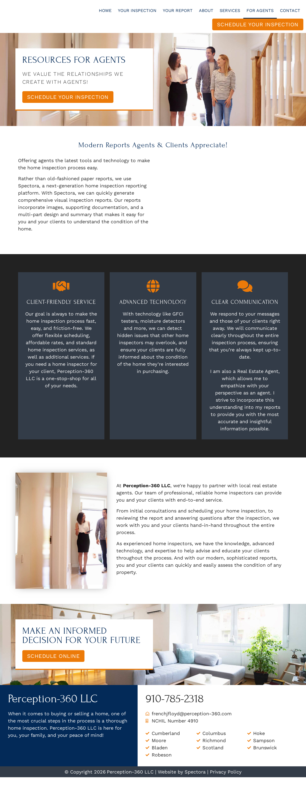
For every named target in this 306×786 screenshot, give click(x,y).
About (206, 14)
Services (230, 14)
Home (105, 14)
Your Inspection (137, 14)
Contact (290, 14)
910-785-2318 (175, 707)
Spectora (195, 780)
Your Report (178, 14)
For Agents (260, 14)
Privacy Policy (225, 780)
